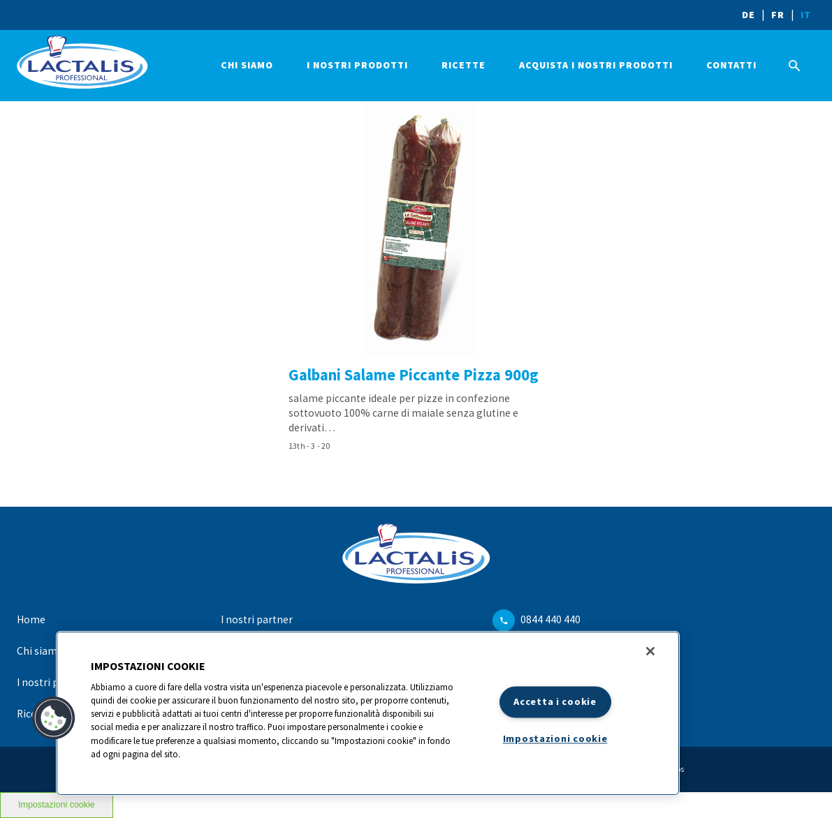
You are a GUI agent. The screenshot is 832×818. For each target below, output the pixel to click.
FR (777, 14)
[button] (53, 718)
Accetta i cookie (555, 701)
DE (748, 14)
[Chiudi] (650, 651)
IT (806, 14)
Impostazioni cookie (555, 739)
